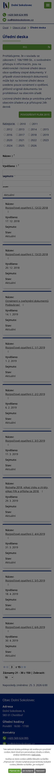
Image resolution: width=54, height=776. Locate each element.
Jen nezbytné (28, 771)
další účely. (36, 755)
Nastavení (40, 771)
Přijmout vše (15, 771)
